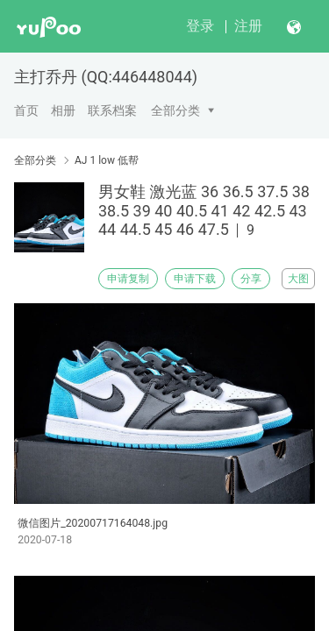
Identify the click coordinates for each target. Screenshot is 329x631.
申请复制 (128, 279)
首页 (26, 110)
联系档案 (112, 110)
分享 (250, 279)
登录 (200, 26)
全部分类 (175, 110)
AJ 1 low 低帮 (107, 160)
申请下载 (195, 279)
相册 (63, 110)
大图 (298, 279)
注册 (248, 26)
